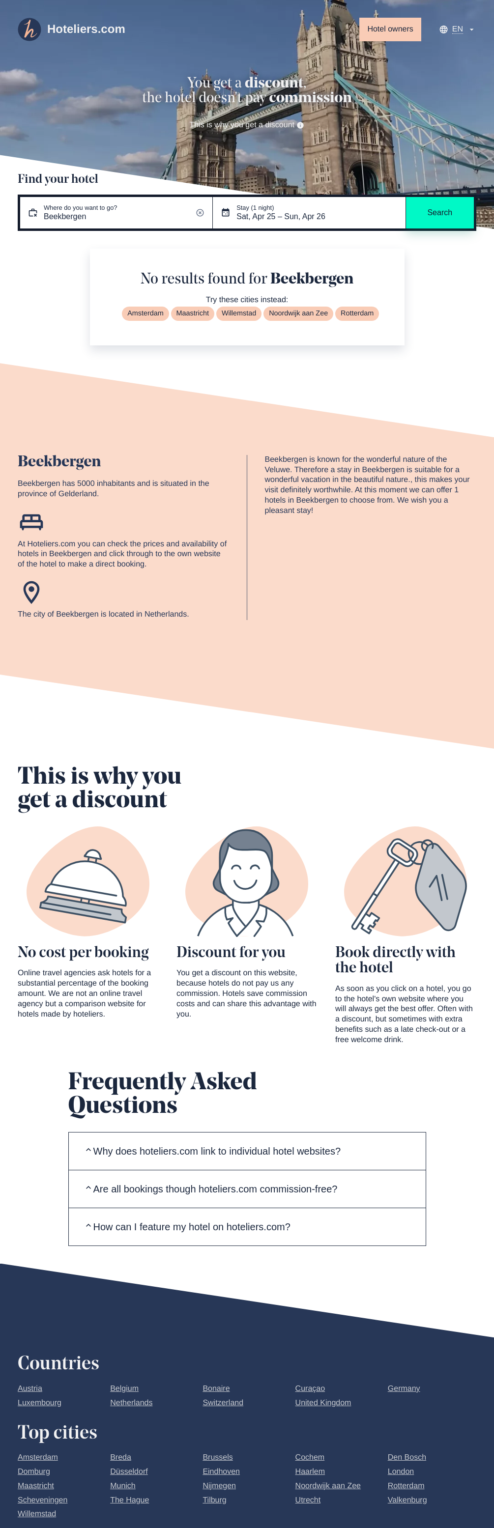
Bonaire (216, 1389)
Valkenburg (407, 1500)
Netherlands (131, 1403)
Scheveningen (42, 1500)
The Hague (129, 1500)
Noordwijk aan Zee (298, 313)
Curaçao (310, 1389)
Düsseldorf (128, 1472)
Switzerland (223, 1403)
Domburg (34, 1472)
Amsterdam (145, 313)
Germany (404, 1389)
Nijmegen (219, 1486)
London (401, 1472)
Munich (123, 1486)
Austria (30, 1389)
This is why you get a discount (247, 125)
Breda (120, 1457)
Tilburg (214, 1500)
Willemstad (239, 313)
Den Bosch (407, 1457)
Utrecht (308, 1500)
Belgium (124, 1389)
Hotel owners (390, 29)
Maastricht (192, 313)
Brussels (217, 1457)
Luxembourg (39, 1403)
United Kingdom (323, 1403)
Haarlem (310, 1472)
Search (439, 212)
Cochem (310, 1457)
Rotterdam (357, 313)
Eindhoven (221, 1472)
